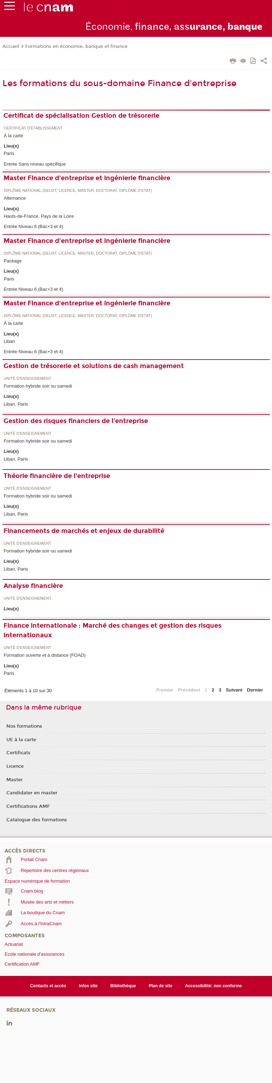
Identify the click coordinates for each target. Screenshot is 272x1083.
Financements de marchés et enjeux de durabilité (84, 531)
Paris (9, 153)
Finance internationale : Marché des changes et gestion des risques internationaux (112, 630)
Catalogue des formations (36, 820)
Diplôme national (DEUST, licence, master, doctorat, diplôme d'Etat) (78, 190)
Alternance (15, 198)
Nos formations (24, 726)
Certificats (18, 753)
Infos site (88, 985)
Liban (9, 341)
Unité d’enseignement (27, 378)
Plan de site (160, 985)
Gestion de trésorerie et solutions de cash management (94, 366)
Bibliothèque (123, 985)
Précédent (189, 690)
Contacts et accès (48, 985)
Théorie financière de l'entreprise (57, 476)
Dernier (255, 690)
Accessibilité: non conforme (213, 985)
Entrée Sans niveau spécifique (35, 164)
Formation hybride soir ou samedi (38, 386)
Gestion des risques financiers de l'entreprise (76, 421)
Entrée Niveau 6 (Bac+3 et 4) (33, 226)
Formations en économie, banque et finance (76, 46)
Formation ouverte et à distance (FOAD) (44, 655)
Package (13, 260)
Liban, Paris (16, 404)
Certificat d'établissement (33, 128)
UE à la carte (21, 740)
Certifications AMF (28, 806)
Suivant (234, 690)
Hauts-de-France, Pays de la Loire (39, 216)
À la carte (13, 135)
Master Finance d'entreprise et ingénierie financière (87, 178)
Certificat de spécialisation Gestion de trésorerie (81, 116)
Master (14, 780)
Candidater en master (31, 793)
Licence (15, 766)
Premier (164, 690)
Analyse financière (33, 586)
